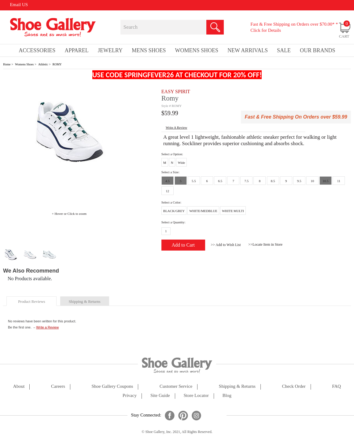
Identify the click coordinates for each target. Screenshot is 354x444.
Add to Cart (183, 245)
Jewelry (110, 50)
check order (294, 386)
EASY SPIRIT (175, 91)
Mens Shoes (149, 50)
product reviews (31, 301)
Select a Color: (171, 202)
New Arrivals (247, 50)
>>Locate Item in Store (265, 244)
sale (284, 50)
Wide (181, 162)
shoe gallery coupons (112, 386)
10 (312, 181)
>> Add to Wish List (226, 245)
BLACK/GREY (174, 211)
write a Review (176, 127)
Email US (19, 4)
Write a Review (47, 327)
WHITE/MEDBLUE (203, 211)
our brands (317, 50)
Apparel (76, 50)
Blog (227, 395)
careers (58, 386)
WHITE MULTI (233, 211)
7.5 (246, 181)
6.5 (220, 181)
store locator (196, 395)
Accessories (37, 50)
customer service (176, 386)
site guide (160, 395)
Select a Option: (172, 154)
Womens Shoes (24, 64)
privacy (130, 395)
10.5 (325, 181)
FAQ (336, 386)
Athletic (43, 64)
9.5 (299, 181)
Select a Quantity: (173, 222)
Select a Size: (170, 172)
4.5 (167, 181)
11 (339, 181)
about (19, 386)
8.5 (273, 181)
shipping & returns (85, 301)
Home (6, 64)
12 (167, 191)
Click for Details (265, 30)
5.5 (194, 181)
